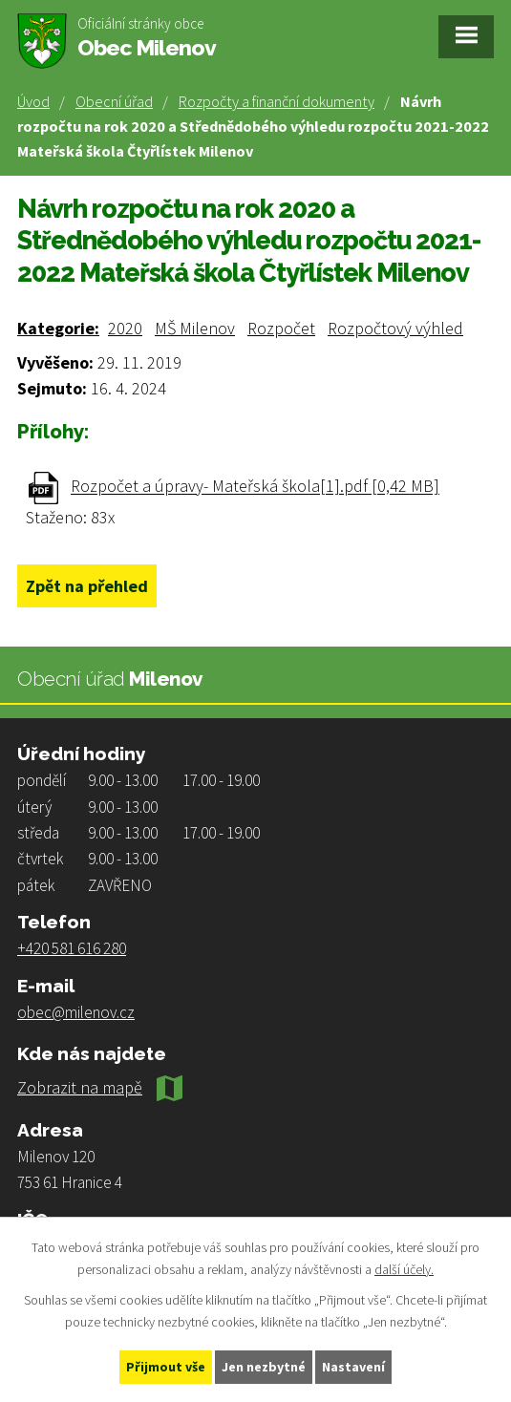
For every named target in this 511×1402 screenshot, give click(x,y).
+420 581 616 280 (71, 948)
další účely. (404, 1269)
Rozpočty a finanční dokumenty (276, 101)
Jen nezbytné (264, 1366)
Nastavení (353, 1366)
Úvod (33, 101)
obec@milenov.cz (76, 1012)
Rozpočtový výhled (395, 328)
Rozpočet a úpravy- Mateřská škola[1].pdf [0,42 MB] (255, 487)
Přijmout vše (165, 1366)
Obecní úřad (114, 101)
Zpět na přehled (87, 586)
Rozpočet (281, 328)
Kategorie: (58, 328)
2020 (125, 328)
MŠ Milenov (195, 328)
